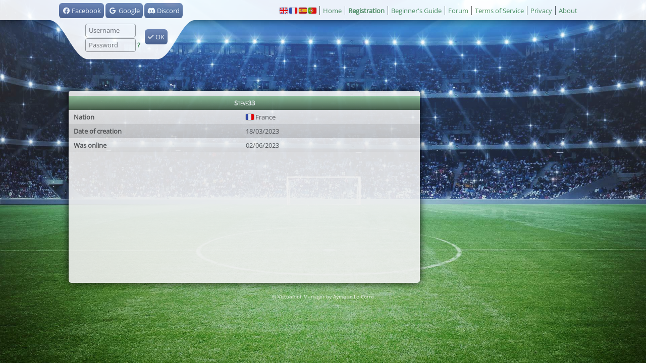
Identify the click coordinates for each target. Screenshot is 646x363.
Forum (458, 10)
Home (332, 10)
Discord (163, 10)
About (568, 10)
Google (124, 10)
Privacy (541, 10)
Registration (366, 10)
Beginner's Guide (416, 10)
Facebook (81, 10)
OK (156, 36)
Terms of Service (499, 10)
